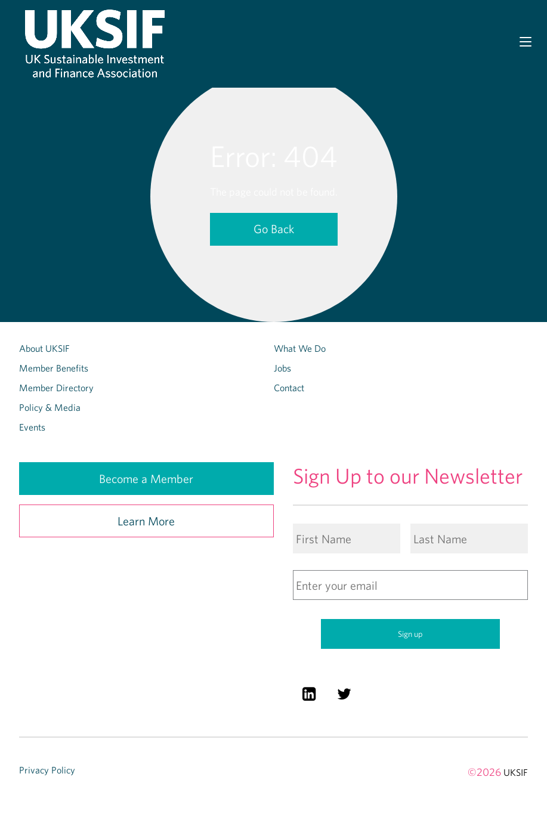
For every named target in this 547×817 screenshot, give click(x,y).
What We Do (300, 348)
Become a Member (146, 478)
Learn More (146, 521)
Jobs (282, 368)
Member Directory (56, 387)
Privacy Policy (47, 770)
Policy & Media (50, 407)
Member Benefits (53, 368)
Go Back (274, 229)
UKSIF (515, 772)
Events (32, 427)
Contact (289, 387)
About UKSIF (44, 348)
